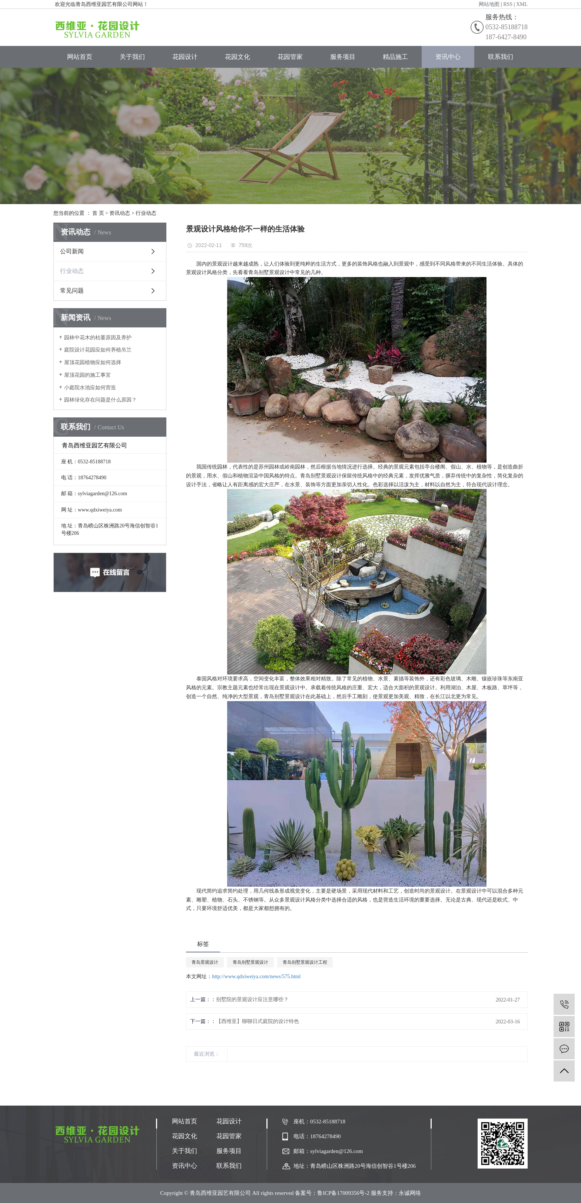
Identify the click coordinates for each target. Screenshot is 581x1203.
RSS (507, 4)
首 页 (98, 213)
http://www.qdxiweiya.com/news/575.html (256, 976)
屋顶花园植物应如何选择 (92, 362)
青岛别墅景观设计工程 (305, 962)
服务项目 (342, 56)
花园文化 (237, 56)
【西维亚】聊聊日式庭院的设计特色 (257, 1021)
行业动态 (146, 213)
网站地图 (489, 4)
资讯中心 (448, 56)
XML (522, 4)
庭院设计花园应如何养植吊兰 (98, 350)
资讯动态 (119, 213)
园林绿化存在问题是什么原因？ (100, 400)
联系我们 (500, 56)
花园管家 (290, 56)
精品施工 (395, 56)
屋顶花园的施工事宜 (87, 375)
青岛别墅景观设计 (250, 962)
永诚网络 (410, 1193)
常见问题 (72, 290)
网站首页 (79, 56)
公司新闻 (72, 251)
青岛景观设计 (205, 962)
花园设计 (184, 56)
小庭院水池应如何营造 (90, 387)
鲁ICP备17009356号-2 (343, 1193)
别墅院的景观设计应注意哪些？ (252, 999)
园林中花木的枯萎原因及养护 (98, 337)
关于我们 (132, 56)
